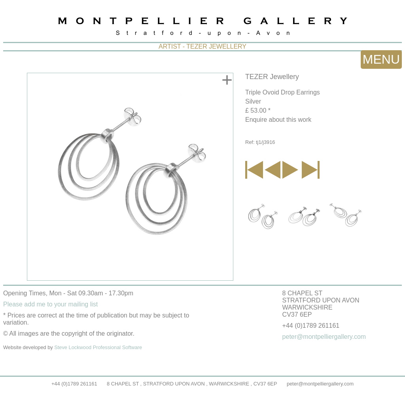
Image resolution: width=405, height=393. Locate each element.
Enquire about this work (278, 119)
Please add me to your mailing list (50, 304)
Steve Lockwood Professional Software (98, 347)
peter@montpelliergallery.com (320, 384)
